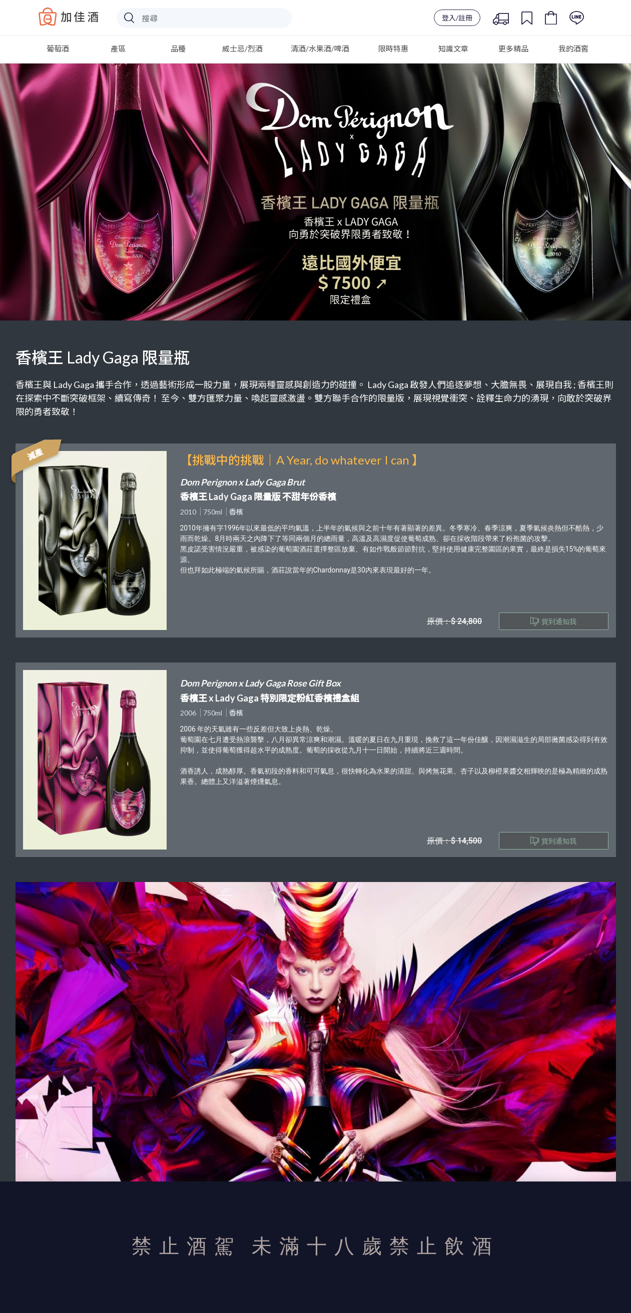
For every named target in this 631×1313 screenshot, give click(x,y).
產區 (118, 48)
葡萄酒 (58, 48)
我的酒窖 (573, 48)
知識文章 (453, 48)
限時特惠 (393, 48)
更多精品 (513, 48)
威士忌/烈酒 (242, 48)
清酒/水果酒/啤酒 (320, 48)
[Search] (204, 18)
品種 (178, 48)
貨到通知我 (553, 621)
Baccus (69, 16)
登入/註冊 (457, 18)
